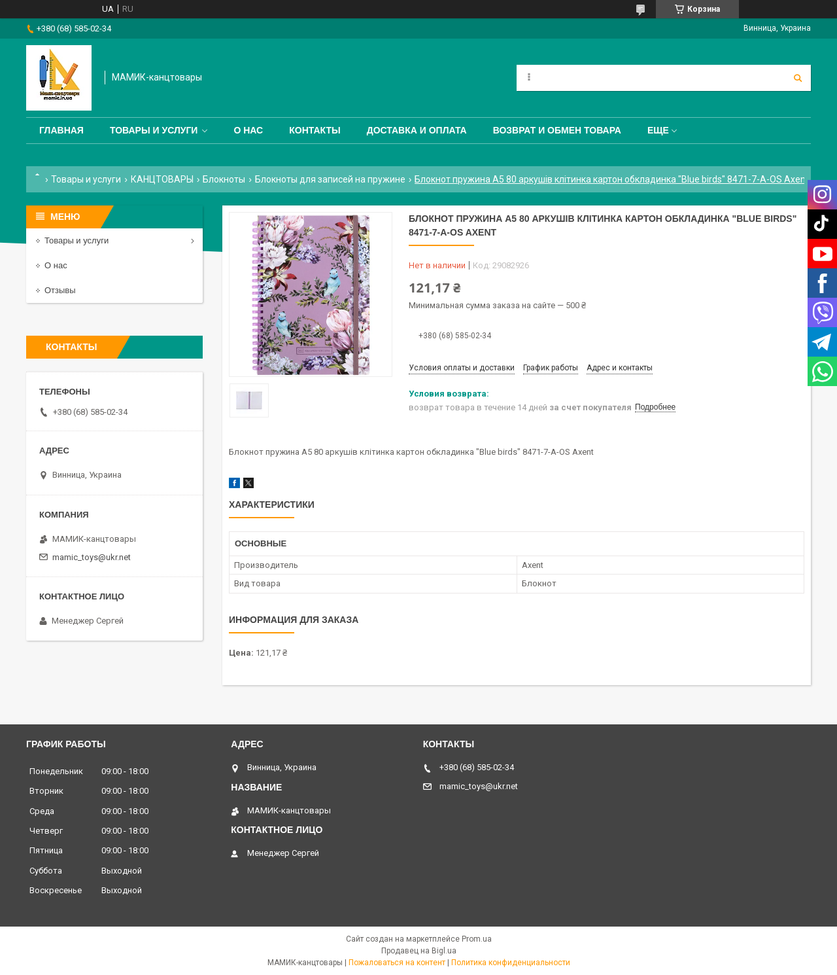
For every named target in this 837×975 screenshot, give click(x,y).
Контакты (314, 130)
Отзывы (60, 290)
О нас (248, 130)
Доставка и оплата (417, 130)
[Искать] (798, 78)
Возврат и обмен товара (557, 130)
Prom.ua (477, 939)
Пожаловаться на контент (397, 962)
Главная (61, 130)
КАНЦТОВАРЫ (162, 179)
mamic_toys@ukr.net (91, 557)
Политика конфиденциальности (510, 962)
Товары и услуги (154, 130)
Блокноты (224, 179)
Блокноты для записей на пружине (330, 179)
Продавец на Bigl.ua (418, 950)
